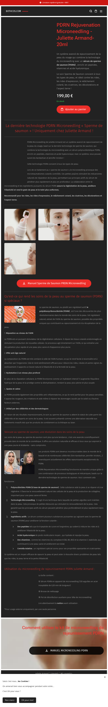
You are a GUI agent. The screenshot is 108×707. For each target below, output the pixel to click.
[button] (90, 11)
